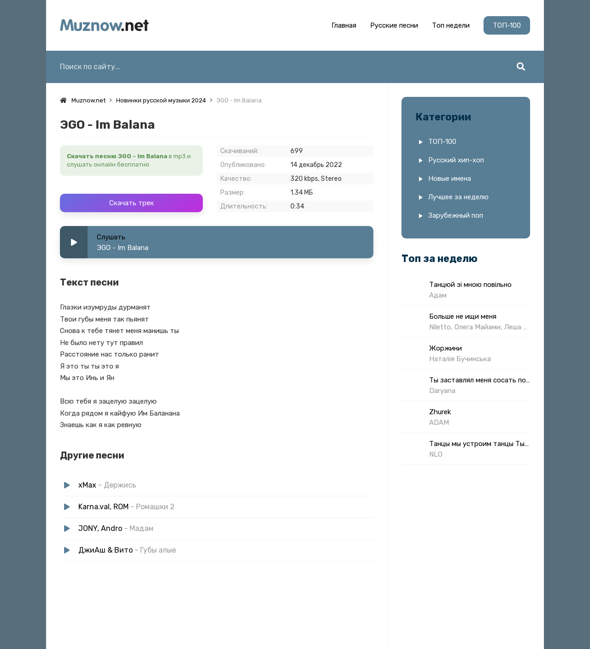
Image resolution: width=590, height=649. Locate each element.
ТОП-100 (507, 25)
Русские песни (394, 25)
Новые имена (449, 178)
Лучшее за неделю (458, 197)
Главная (343, 25)
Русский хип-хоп (456, 160)
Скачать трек (131, 203)
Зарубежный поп (455, 215)
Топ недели (451, 25)
